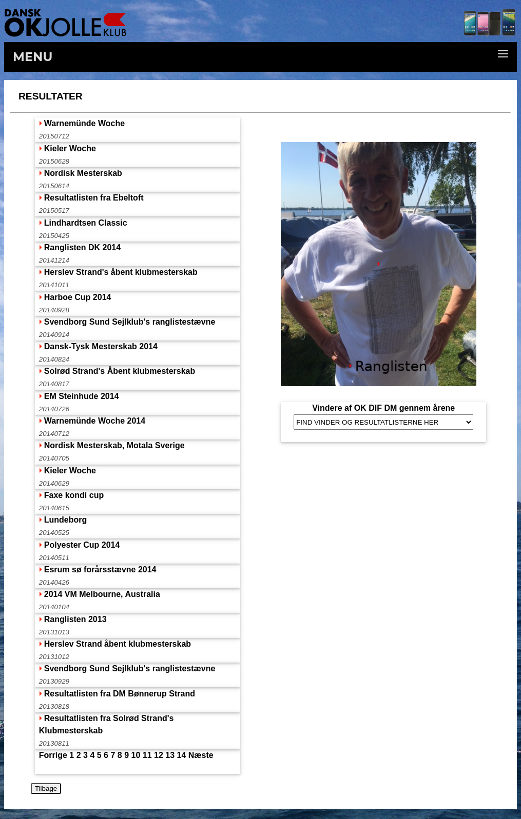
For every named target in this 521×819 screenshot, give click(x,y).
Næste (201, 755)
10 (136, 755)
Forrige (53, 755)
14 (181, 755)
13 (170, 755)
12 (158, 755)
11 (147, 755)
